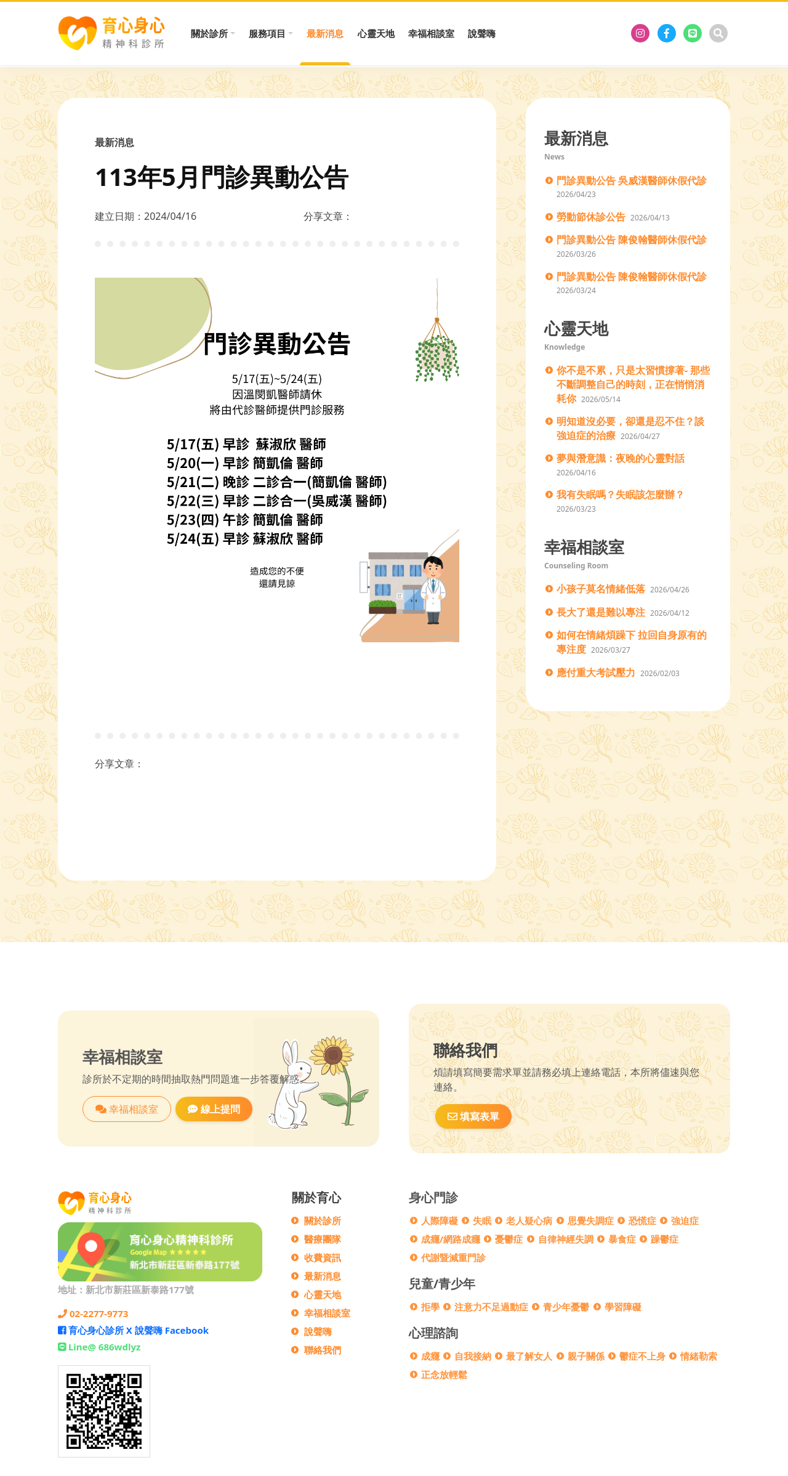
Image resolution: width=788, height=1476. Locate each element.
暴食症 (622, 1239)
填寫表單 (473, 1116)
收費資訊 (322, 1257)
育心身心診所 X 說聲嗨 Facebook (133, 1330)
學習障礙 (623, 1307)
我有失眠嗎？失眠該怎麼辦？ (621, 494)
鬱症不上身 (642, 1356)
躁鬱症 (664, 1239)
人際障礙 (439, 1220)
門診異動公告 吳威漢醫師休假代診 (632, 180)
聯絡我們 (322, 1350)
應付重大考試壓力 (596, 672)
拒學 (430, 1307)
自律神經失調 (565, 1239)
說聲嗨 (482, 33)
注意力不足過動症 (491, 1307)
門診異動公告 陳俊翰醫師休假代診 (632, 239)
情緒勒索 (698, 1356)
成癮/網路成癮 (450, 1239)
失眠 (482, 1220)
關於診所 (322, 1220)
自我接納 (472, 1356)
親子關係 (586, 1356)
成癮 (430, 1356)
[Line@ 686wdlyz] (692, 33)
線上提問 (213, 1109)
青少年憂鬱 (566, 1307)
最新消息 (325, 33)
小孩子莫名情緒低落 (601, 588)
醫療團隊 (322, 1239)
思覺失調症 (591, 1220)
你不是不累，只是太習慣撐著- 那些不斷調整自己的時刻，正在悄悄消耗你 (633, 384)
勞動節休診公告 (591, 217)
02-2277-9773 (93, 1313)
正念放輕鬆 (444, 1374)
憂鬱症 (509, 1239)
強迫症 (685, 1220)
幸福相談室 (431, 33)
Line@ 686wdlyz (99, 1347)
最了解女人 (529, 1356)
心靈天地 (376, 33)
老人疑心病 (529, 1220)
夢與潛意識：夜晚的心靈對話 (621, 458)
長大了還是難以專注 (601, 612)
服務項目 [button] (267, 33)
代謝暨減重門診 (453, 1257)
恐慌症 (642, 1220)
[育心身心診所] (640, 33)
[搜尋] (718, 33)
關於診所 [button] (209, 33)
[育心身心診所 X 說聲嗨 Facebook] (666, 33)
